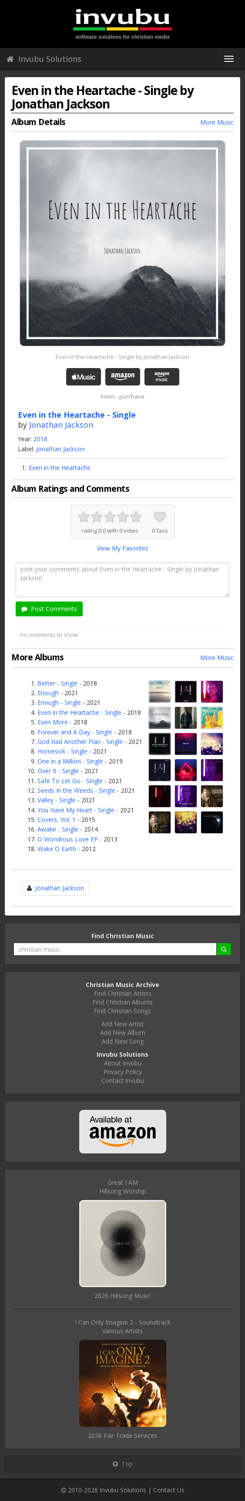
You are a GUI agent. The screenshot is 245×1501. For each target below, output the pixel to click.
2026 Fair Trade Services (122, 1435)
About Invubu (122, 1063)
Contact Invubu (122, 1080)
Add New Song (123, 1041)
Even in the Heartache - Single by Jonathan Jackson (122, 357)
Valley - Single (56, 800)
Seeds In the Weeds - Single (76, 790)
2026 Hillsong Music (122, 1295)
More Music (217, 122)
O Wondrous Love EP (67, 839)
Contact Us (169, 1490)
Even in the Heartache (60, 467)
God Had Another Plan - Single (80, 741)
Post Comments (49, 609)
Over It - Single (58, 771)
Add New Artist (122, 1024)
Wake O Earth (56, 849)
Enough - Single (59, 702)
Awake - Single (57, 829)
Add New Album (122, 1032)
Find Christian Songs (122, 1011)
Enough (48, 693)
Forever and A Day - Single (74, 732)
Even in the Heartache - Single (79, 712)
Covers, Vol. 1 (56, 819)
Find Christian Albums (122, 1002)
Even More (52, 722)
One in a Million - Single (70, 761)
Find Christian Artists (122, 993)
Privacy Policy (123, 1072)
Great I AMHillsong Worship (122, 1186)
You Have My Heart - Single (75, 810)
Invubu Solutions (44, 59)
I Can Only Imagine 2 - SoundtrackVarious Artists (123, 1326)
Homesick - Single (62, 751)
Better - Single (57, 683)
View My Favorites (122, 548)
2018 (40, 439)
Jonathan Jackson (61, 424)
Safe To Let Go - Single (70, 781)
